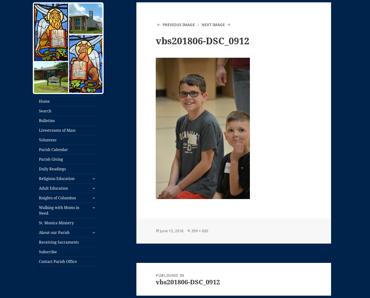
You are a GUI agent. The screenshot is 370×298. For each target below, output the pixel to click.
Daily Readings (52, 168)
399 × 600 (199, 230)
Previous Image (179, 24)
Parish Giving (51, 159)
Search (45, 111)
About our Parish (54, 232)
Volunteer (48, 140)
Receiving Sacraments (59, 242)
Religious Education (57, 178)
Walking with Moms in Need (59, 210)
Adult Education (53, 188)
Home (44, 101)
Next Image (213, 24)
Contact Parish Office (58, 261)
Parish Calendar (53, 149)
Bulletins (47, 120)
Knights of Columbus (57, 197)
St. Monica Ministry (56, 222)
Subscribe (48, 251)
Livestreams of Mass (57, 130)
